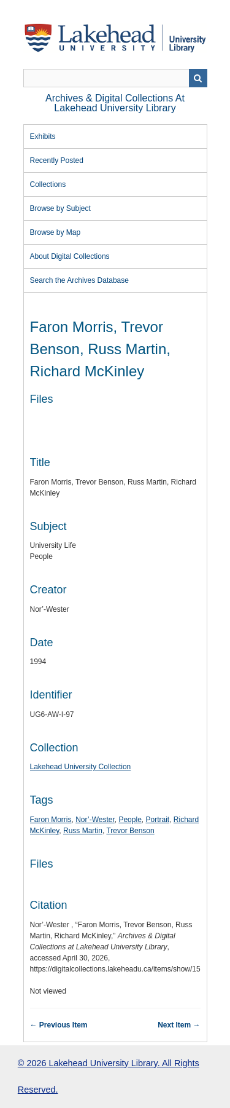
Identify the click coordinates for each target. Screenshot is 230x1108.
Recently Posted (56, 160)
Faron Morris (51, 819)
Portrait (157, 819)
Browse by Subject (60, 208)
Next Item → (179, 1025)
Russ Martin (82, 830)
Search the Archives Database (79, 280)
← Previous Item (59, 1025)
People (129, 819)
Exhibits (43, 136)
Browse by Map (55, 232)
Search (198, 78)
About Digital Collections (70, 256)
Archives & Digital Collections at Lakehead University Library (115, 103)
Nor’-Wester (95, 819)
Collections (48, 184)
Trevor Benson (130, 830)
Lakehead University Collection (80, 766)
